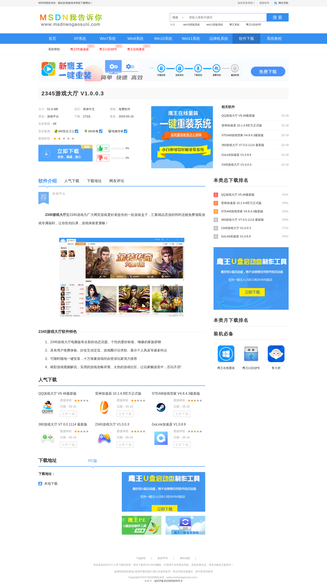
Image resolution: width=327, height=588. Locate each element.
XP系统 (80, 39)
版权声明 (163, 558)
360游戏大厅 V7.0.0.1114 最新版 (242, 145)
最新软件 (264, 2)
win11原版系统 (214, 24)
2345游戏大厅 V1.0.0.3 (236, 164)
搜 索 (277, 17)
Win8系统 (135, 39)
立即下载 (68, 414)
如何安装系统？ (246, 2)
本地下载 (51, 483)
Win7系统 (108, 39)
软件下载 (246, 39)
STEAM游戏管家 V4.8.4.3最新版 (242, 135)
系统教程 (274, 39)
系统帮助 (54, 49)
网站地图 (185, 558)
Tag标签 (140, 558)
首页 (52, 39)
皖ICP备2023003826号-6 (168, 580)
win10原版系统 (191, 24)
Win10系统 (163, 39)
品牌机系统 (218, 39)
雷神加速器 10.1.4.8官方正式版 (241, 125)
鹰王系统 (234, 24)
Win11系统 (191, 39)
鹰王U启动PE (253, 24)
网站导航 (283, 2)
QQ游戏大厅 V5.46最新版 (238, 115)
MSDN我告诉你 (47, 2)
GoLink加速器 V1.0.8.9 (236, 154)
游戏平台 (59, 193)
